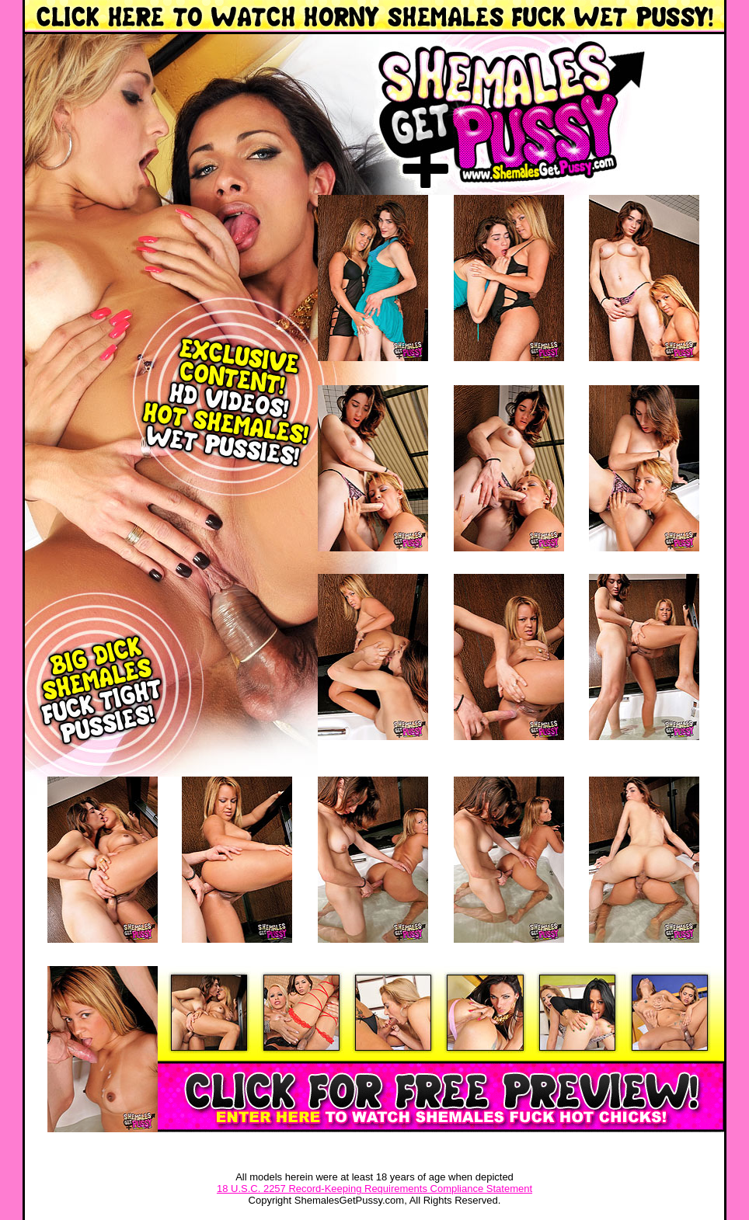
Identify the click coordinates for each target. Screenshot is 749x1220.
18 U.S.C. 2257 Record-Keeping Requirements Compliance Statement (374, 1188)
